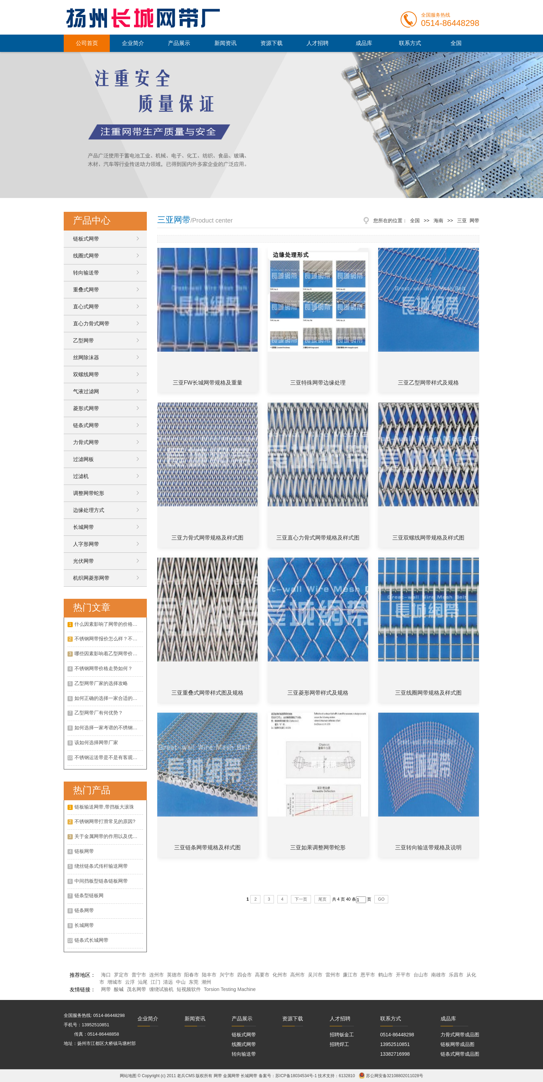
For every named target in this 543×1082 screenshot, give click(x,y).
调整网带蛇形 (88, 493)
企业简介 (133, 43)
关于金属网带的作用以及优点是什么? (108, 836)
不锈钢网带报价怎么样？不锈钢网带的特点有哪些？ (108, 638)
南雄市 (438, 974)
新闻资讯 (225, 43)
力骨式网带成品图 (459, 1034)
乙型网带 (83, 340)
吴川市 (315, 974)
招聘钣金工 (342, 1034)
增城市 (114, 982)
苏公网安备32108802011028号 (394, 1075)
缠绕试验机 (161, 989)
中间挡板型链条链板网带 (101, 881)
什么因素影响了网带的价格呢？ (108, 624)
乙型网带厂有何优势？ (98, 712)
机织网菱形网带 (91, 578)
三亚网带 (173, 219)
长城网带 (83, 527)
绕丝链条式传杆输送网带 (101, 866)
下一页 (301, 899)
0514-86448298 (397, 1034)
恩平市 (367, 974)
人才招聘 (317, 43)
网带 (106, 989)
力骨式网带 (86, 442)
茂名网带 (136, 989)
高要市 (262, 974)
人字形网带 (86, 544)
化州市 (280, 974)
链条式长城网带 (91, 940)
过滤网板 (83, 459)
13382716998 (395, 1054)
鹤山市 (385, 974)
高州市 (297, 974)
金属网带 (231, 1075)
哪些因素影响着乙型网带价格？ (108, 653)
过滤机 (81, 476)
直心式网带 (86, 306)
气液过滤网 (86, 391)
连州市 (156, 974)
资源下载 (271, 43)
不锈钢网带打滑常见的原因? (104, 821)
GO (381, 899)
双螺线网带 (86, 374)
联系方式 (410, 43)
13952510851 (395, 1044)
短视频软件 (189, 989)
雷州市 (333, 974)
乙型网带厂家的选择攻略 (101, 683)
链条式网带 (86, 425)
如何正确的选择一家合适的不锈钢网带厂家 (108, 698)
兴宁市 (227, 974)
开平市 (403, 974)
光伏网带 (83, 561)
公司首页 (87, 43)
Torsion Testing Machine (230, 989)
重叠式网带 (86, 289)
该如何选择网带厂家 (96, 742)
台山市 (420, 974)
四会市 (244, 974)
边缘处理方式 (88, 510)
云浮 (130, 982)
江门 (155, 982)
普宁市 (139, 974)
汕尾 (143, 982)
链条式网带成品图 (459, 1054)
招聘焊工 (339, 1044)
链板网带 (84, 851)
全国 (456, 43)
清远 (168, 982)
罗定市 (121, 974)
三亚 (462, 220)
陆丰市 (209, 974)
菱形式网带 (86, 408)
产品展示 (179, 43)
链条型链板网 (89, 895)
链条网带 (84, 910)
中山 (181, 982)
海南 (438, 220)
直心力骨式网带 (91, 323)
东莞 (193, 982)
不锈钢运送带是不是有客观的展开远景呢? (108, 757)
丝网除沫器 (86, 357)
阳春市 (191, 974)
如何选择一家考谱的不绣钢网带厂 (108, 727)
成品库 (364, 43)
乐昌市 (456, 974)
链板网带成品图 (457, 1044)
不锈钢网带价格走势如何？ (103, 668)
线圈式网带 (86, 256)
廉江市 (350, 974)
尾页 (322, 899)
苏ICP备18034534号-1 (296, 1075)
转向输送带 (86, 273)
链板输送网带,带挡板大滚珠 (104, 807)
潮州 (206, 982)
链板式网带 (86, 239)
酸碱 (119, 989)
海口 (106, 974)
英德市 (174, 974)
